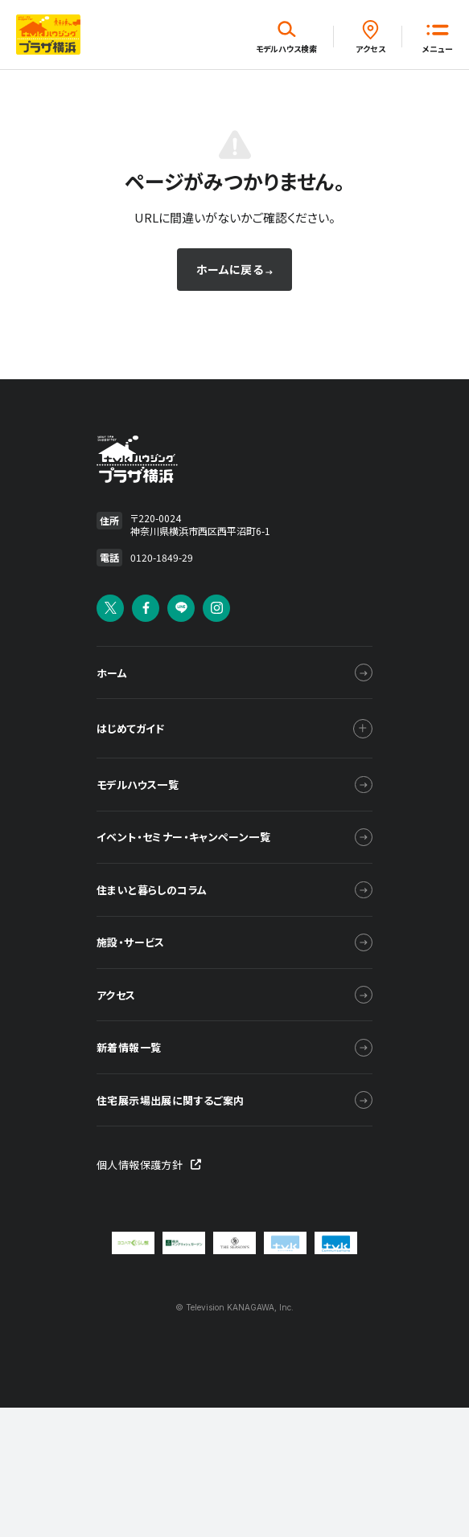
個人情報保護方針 (149, 1298)
